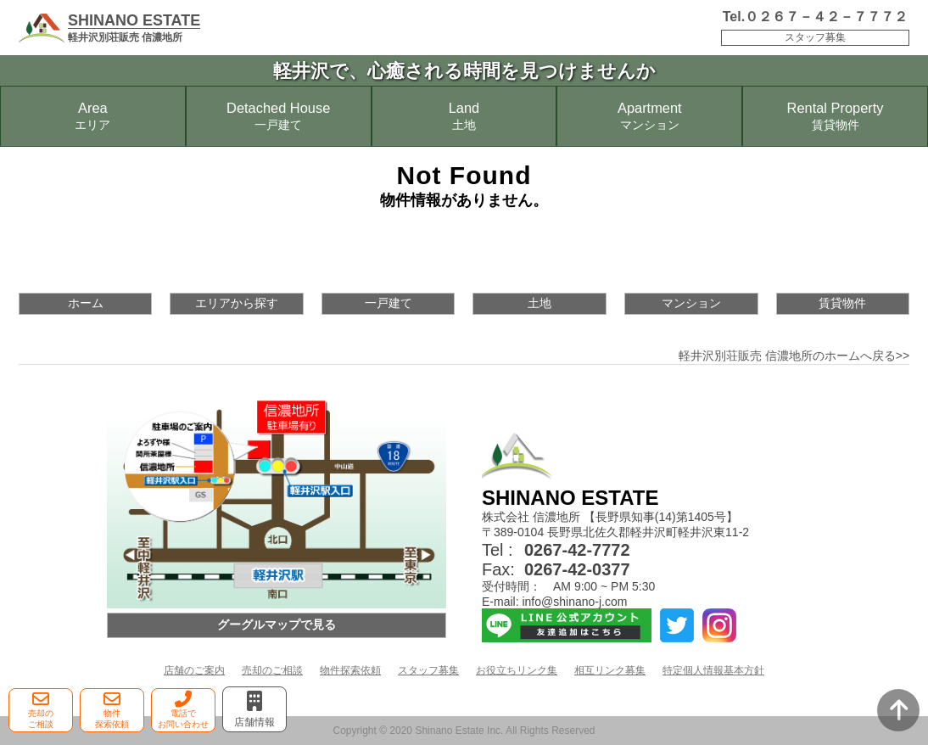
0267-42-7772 (577, 550)
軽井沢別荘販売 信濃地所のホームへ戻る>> (794, 355)
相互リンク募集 (610, 670)
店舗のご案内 (194, 670)
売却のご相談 (272, 670)
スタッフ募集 (815, 37)
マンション (691, 303)
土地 (539, 303)
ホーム (85, 303)
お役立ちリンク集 (516, 670)
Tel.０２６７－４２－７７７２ (815, 16)
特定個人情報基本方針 (713, 670)
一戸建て (388, 303)
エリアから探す (236, 303)
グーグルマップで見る (276, 624)
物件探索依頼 (350, 670)
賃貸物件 (842, 303)
